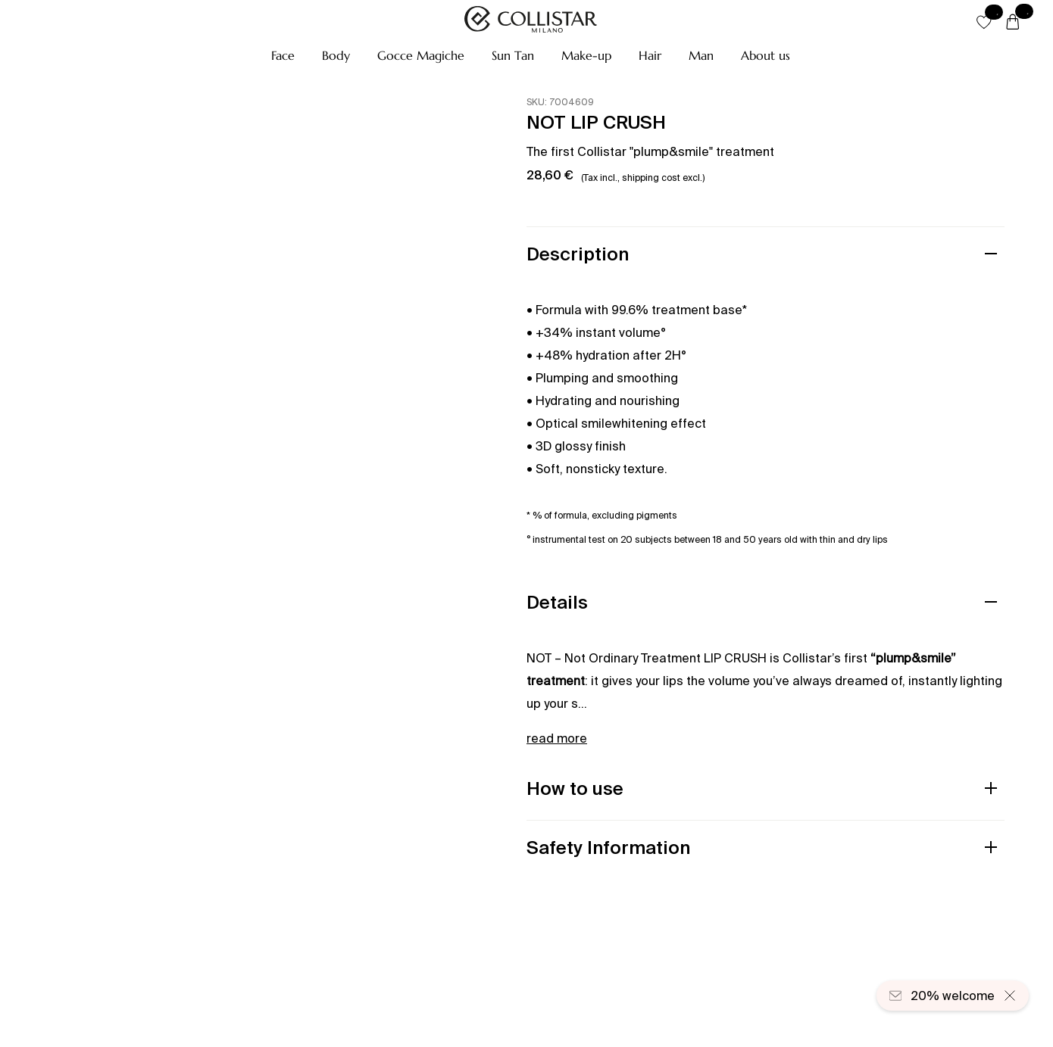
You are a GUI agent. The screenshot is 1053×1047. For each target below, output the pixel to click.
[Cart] (1013, 23)
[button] (283, 55)
